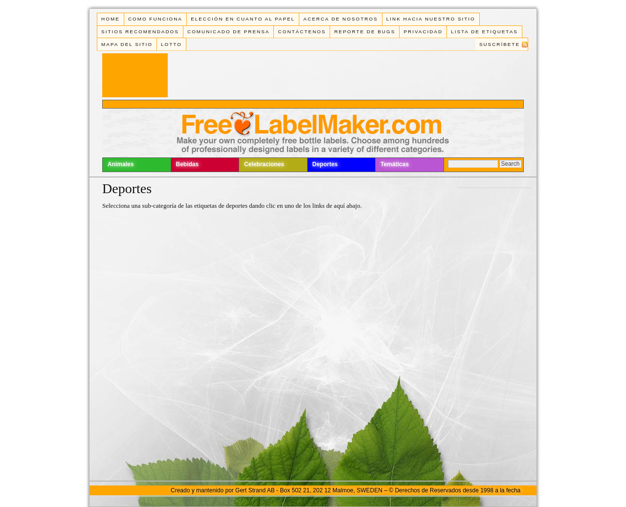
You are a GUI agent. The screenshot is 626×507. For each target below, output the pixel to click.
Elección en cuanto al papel (243, 19)
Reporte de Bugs (364, 31)
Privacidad (423, 31)
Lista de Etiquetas (484, 31)
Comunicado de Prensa (228, 31)
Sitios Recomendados (140, 31)
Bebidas (187, 164)
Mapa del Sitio (127, 44)
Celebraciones (264, 164)
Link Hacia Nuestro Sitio (430, 19)
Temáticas (394, 164)
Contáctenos (302, 31)
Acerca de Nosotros (340, 19)
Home (110, 19)
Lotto (171, 44)
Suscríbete (499, 44)
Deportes (325, 164)
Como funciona (155, 19)
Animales (121, 164)
